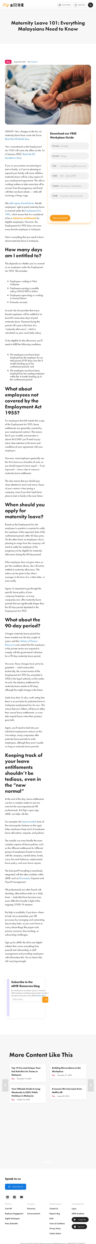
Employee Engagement (14, 1213)
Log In (74, 1208)
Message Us (15, 1186)
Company (55, 186)
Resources (31, 1208)
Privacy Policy (40, 995)
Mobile (54, 176)
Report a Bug (55, 1213)
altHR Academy (78, 1213)
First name (55, 146)
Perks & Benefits (11, 1223)
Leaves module (29, 821)
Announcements (33, 1213)
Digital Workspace (12, 1218)
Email (54, 166)
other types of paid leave (21, 203)
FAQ (51, 1218)
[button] (5, 1085)
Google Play (80, 1219)
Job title (55, 196)
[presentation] (69, 207)
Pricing (80, 4)
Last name (55, 156)
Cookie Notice (55, 1233)
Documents (24, 878)
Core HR (8, 1208)
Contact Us (54, 1208)
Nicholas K (34, 62)
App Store (79, 1226)
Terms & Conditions (57, 1223)
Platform (64, 4)
